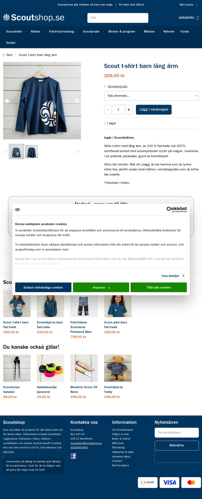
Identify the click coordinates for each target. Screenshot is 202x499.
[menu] (101, 37)
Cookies (117, 461)
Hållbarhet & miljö (123, 452)
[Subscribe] (177, 446)
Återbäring (118, 447)
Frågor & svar (120, 434)
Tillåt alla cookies (159, 287)
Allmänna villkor (121, 456)
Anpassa (101, 287)
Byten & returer (121, 439)
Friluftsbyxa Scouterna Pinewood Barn (81, 327)
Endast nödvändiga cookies (43, 287)
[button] (77, 101)
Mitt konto (186, 5)
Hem (9, 55)
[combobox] (117, 18)
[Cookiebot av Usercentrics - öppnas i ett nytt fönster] (169, 210)
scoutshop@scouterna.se (86, 443)
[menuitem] (15, 31)
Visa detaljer (170, 275)
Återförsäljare (120, 465)
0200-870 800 (79, 447)
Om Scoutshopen (122, 430)
